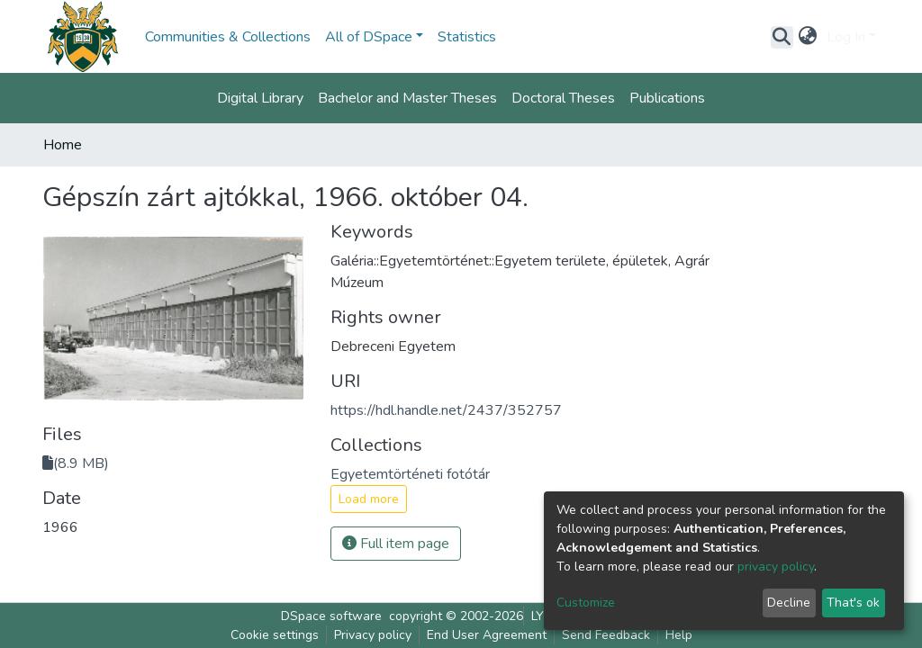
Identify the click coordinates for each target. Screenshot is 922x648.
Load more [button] (369, 499)
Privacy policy (372, 635)
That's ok (853, 602)
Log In (846, 37)
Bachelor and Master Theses (407, 98)
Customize (585, 602)
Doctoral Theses (563, 98)
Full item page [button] (395, 544)
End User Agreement (487, 635)
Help (678, 635)
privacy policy (775, 566)
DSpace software (331, 616)
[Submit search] (782, 37)
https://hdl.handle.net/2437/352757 (446, 410)
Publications (667, 98)
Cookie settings (274, 635)
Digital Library (260, 98)
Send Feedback (606, 635)
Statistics (467, 37)
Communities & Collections (228, 37)
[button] (808, 37)
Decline (788, 602)
